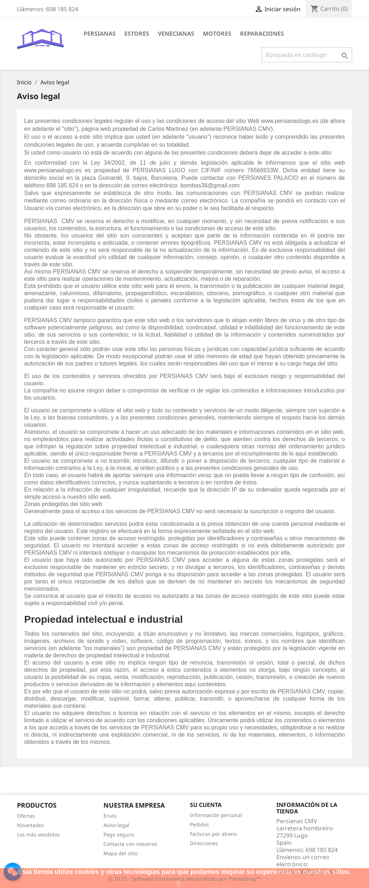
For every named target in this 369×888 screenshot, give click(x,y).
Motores (217, 33)
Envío (109, 815)
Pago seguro (118, 834)
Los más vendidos (38, 834)
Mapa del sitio (120, 853)
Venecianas (176, 33)
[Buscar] (307, 54)
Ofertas (26, 815)
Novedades (30, 825)
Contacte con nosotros (130, 843)
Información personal (216, 815)
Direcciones (204, 843)
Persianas (100, 33)
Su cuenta (206, 805)
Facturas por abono (213, 833)
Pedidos (199, 824)
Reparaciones (262, 33)
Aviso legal (116, 825)
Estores (136, 33)
